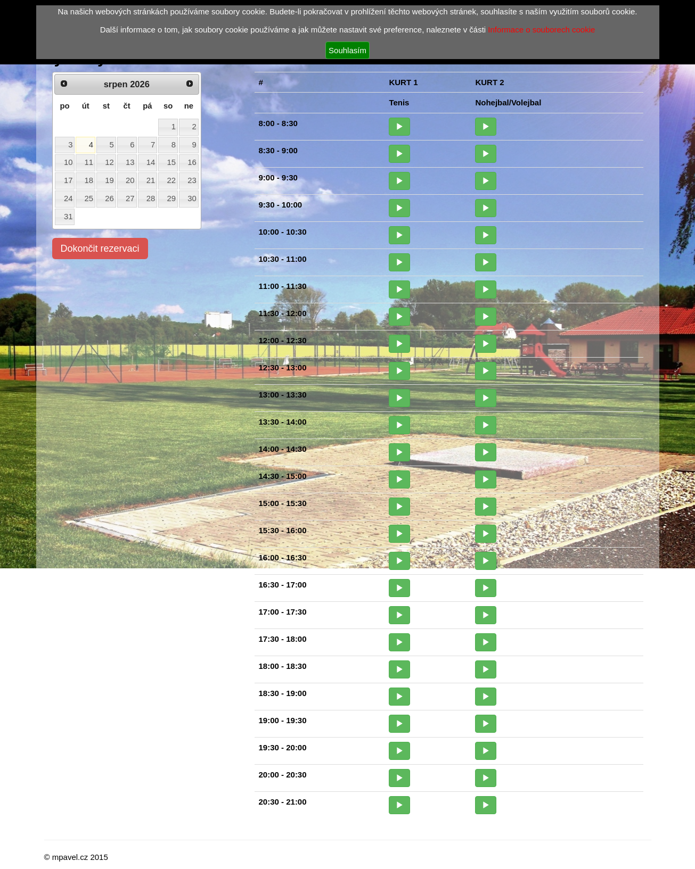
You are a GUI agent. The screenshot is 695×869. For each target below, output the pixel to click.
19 (109, 180)
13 (130, 162)
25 (89, 198)
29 (171, 198)
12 (109, 162)
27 (130, 198)
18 (89, 180)
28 (151, 198)
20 (130, 180)
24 (68, 198)
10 (68, 162)
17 (68, 180)
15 (171, 162)
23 (192, 180)
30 (192, 198)
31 (68, 216)
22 (171, 180)
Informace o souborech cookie (541, 29)
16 (192, 162)
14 (151, 162)
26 (109, 198)
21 (151, 180)
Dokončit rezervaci (100, 248)
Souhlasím (347, 50)
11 (89, 162)
